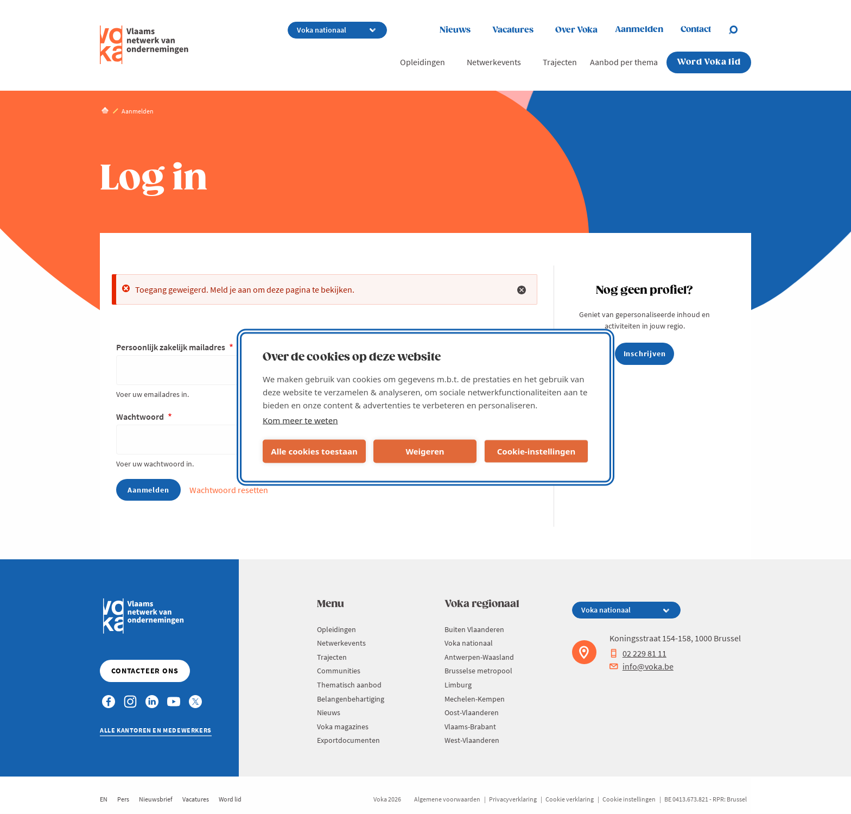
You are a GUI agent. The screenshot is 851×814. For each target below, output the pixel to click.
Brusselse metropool (478, 671)
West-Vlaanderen (471, 740)
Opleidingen (422, 61)
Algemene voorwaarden (447, 799)
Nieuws (455, 30)
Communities (338, 671)
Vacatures (513, 30)
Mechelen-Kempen (474, 699)
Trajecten (560, 61)
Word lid (230, 799)
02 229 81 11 (637, 653)
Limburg (458, 685)
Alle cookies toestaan (314, 451)
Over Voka (576, 30)
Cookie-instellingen (536, 451)
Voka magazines (343, 726)
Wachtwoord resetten (228, 489)
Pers (123, 799)
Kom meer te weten (300, 419)
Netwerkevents (494, 61)
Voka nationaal (468, 643)
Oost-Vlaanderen (471, 712)
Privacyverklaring (513, 799)
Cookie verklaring (569, 799)
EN (103, 799)
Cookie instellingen (629, 799)
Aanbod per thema (624, 61)
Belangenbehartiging (350, 699)
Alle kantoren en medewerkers (156, 730)
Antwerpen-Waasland (479, 657)
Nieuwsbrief (156, 799)
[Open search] (739, 29)
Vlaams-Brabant (470, 726)
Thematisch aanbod (349, 685)
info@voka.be (641, 666)
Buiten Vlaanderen (474, 629)
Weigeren (424, 451)
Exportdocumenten (348, 740)
